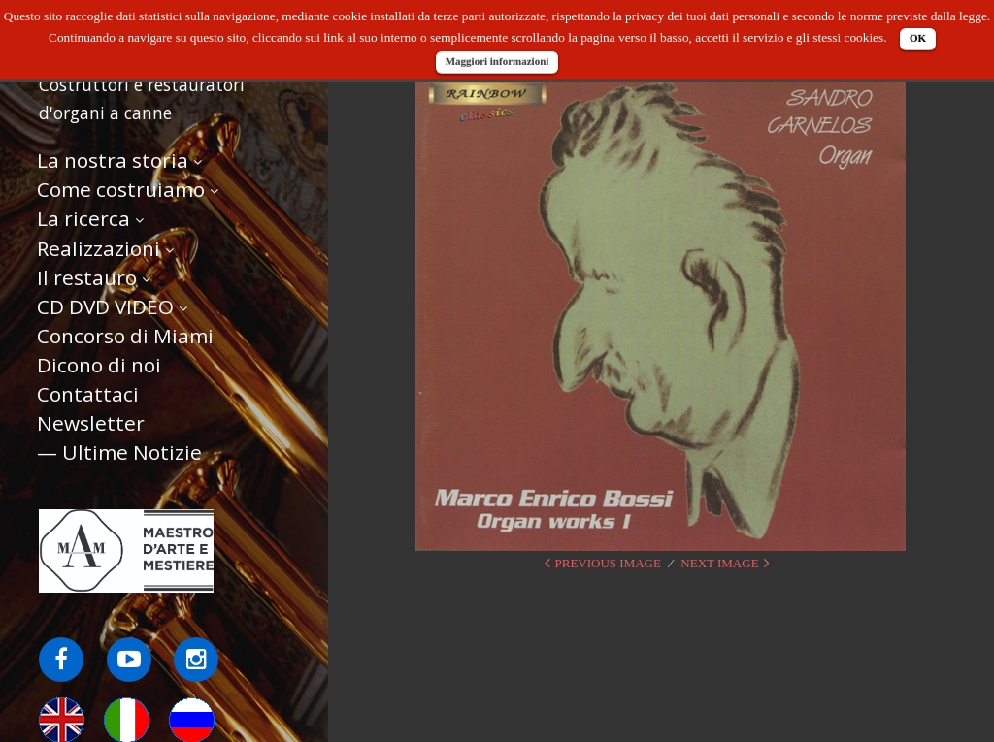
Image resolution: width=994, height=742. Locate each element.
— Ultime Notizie (119, 452)
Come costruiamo (121, 189)
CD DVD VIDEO (105, 306)
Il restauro (87, 277)
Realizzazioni (98, 248)
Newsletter (91, 422)
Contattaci (88, 393)
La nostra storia (112, 160)
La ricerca (83, 218)
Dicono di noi (99, 364)
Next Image (719, 563)
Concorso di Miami (125, 335)
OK (918, 38)
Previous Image (608, 563)
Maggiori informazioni (497, 61)
